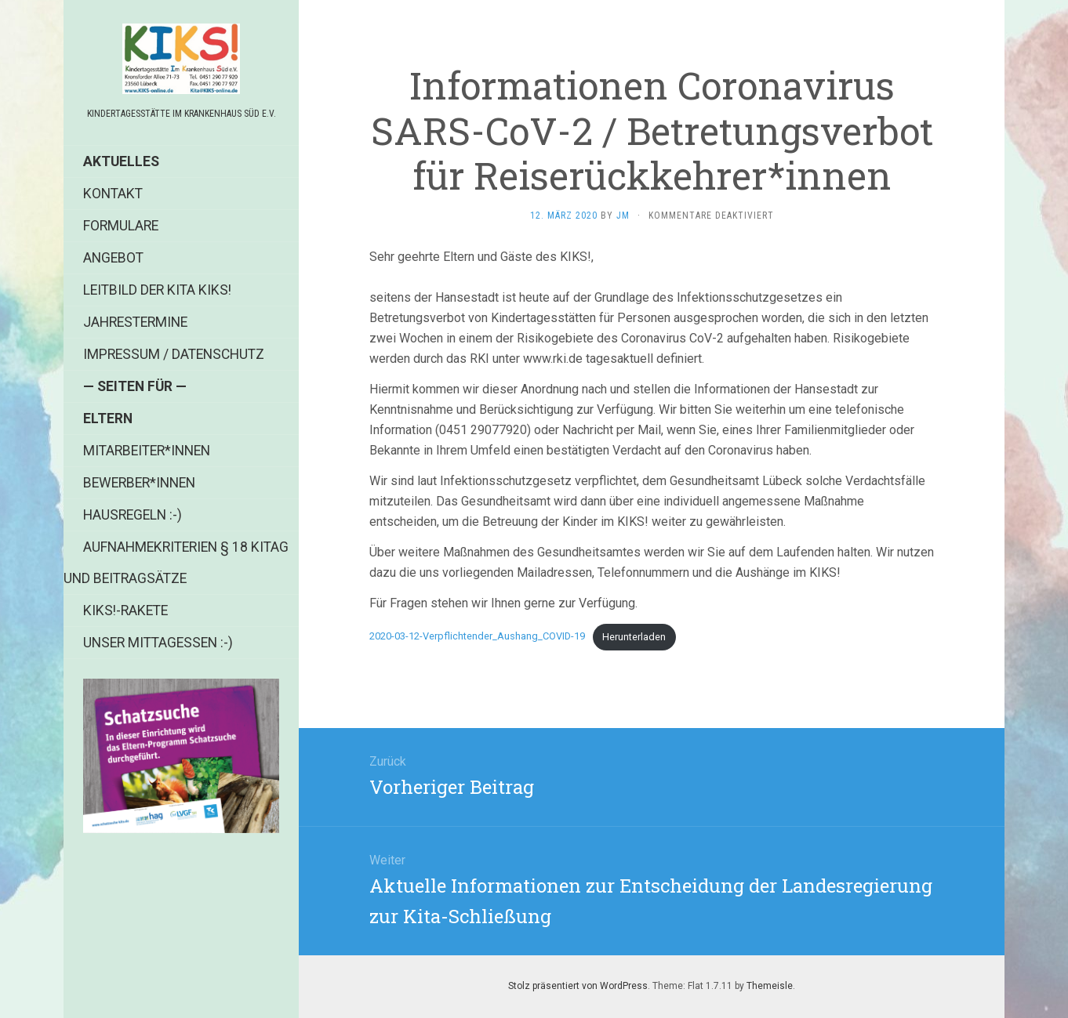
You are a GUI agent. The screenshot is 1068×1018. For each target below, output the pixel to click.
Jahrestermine (135, 322)
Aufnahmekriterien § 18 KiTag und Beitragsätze (176, 562)
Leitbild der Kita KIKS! (157, 290)
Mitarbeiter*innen (146, 450)
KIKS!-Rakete (125, 610)
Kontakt (113, 193)
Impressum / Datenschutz (173, 354)
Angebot (113, 258)
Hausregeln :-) (132, 515)
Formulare (120, 226)
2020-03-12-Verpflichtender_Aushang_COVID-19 (477, 637)
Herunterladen (634, 637)
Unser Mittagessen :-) (158, 642)
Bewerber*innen (139, 483)
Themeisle (770, 985)
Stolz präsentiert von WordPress (578, 985)
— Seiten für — (135, 386)
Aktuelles (121, 161)
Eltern (108, 418)
